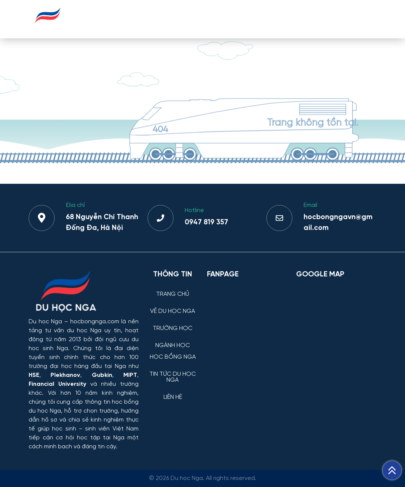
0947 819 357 (206, 222)
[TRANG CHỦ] (173, 288)
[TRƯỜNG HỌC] (173, 323)
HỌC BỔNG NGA (267, 18)
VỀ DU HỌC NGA (143, 18)
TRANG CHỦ (102, 18)
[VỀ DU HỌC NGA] (173, 305)
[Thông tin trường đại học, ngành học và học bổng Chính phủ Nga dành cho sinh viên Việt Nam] (84, 292)
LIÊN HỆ (362, 18)
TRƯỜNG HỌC (185, 18)
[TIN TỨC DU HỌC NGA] (173, 368)
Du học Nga (45, 321)
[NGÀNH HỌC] (173, 340)
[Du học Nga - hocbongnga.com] (48, 27)
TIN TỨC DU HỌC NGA (320, 18)
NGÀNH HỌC (224, 18)
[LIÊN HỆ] (173, 391)
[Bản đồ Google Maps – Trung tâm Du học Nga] (336, 323)
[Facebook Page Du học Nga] (247, 323)
